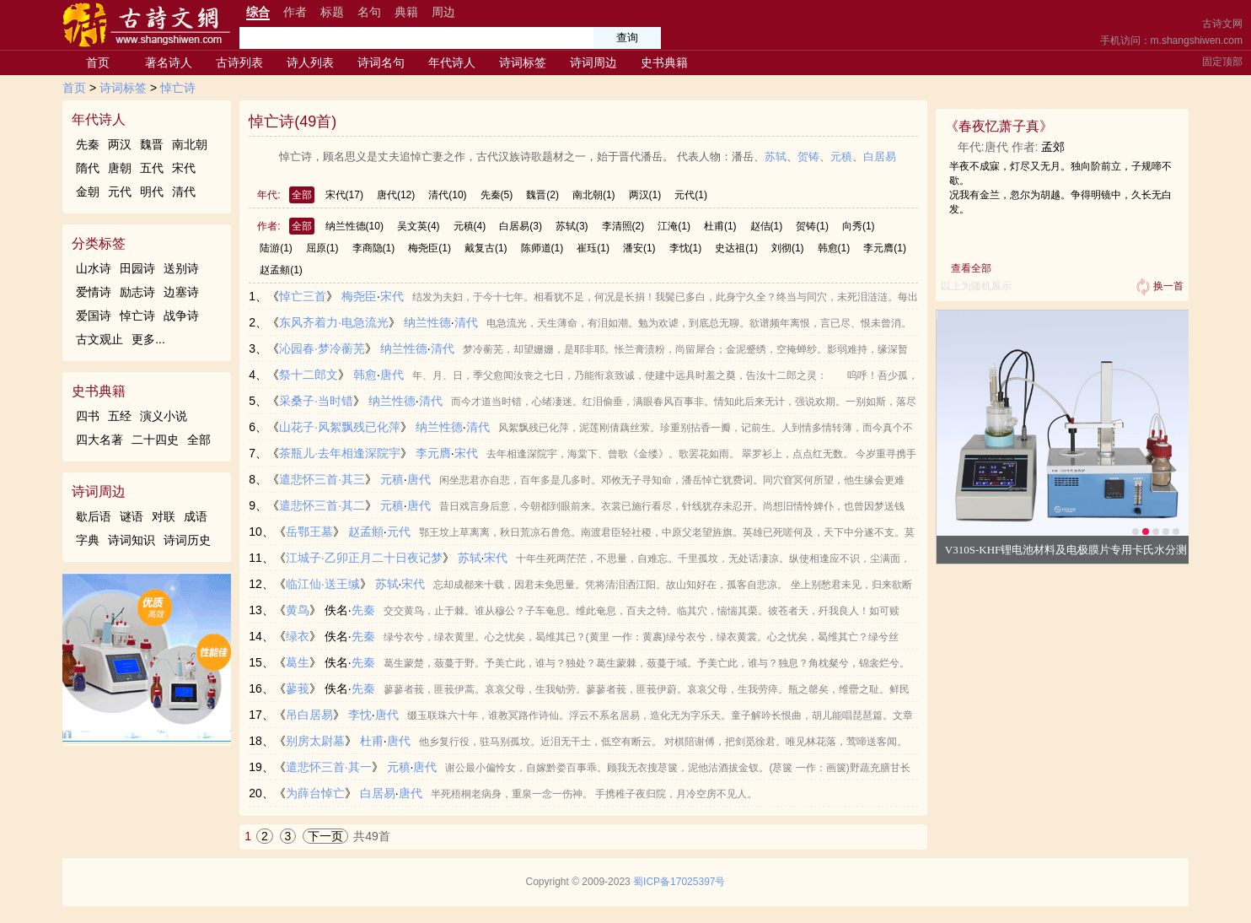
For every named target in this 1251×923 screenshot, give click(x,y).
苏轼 (776, 156)
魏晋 (152, 144)
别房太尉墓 (315, 741)
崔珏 (593, 248)
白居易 (879, 156)
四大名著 (99, 439)
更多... (148, 339)
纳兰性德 (354, 226)
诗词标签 (522, 62)
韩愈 (834, 248)
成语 (195, 516)
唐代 (396, 195)
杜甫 (720, 226)
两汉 (120, 144)
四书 (87, 416)
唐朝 (120, 168)
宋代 (184, 168)
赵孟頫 (281, 270)
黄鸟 (297, 610)
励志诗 (137, 292)
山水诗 (93, 268)
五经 (120, 416)
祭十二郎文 (308, 374)
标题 (332, 12)
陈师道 (542, 248)
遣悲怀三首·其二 (322, 505)
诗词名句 (381, 62)
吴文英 (418, 226)
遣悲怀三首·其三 (322, 479)
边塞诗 (181, 292)
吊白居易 (309, 714)
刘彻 (787, 248)
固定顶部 (1222, 61)
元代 (120, 191)
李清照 (623, 226)
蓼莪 (297, 688)
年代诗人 (451, 62)
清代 (184, 191)
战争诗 (181, 315)
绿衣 (297, 636)
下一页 (325, 836)
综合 (258, 12)
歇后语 (93, 516)
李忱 (685, 248)
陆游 (276, 248)
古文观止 (99, 339)
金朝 (87, 191)
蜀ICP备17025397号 (679, 882)
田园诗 (137, 268)
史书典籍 (664, 62)
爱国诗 (93, 315)
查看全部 (971, 268)
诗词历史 (187, 540)
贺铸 (808, 156)
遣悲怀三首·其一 (329, 767)
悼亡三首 (302, 296)
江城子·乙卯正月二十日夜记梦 (364, 557)
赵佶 (766, 226)
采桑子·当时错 (316, 401)
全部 (199, 439)
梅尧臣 (429, 248)
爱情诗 (93, 292)
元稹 (841, 156)
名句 (369, 12)
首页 (98, 62)
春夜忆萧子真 (998, 126)
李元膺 (884, 248)
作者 (295, 12)
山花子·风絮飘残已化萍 (339, 427)
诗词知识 (131, 540)
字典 (87, 540)
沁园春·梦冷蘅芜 (322, 348)
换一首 (1158, 287)
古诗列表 (239, 62)
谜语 (131, 516)
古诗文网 (1222, 24)
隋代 (87, 168)
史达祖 (736, 248)
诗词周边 (593, 62)
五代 (152, 168)
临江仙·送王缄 (323, 584)
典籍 (406, 12)
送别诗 (181, 268)
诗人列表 (310, 62)
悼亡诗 (178, 87)
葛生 (297, 662)
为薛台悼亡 (315, 793)
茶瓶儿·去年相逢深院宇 (339, 453)
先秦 (87, 144)
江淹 (674, 226)
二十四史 (155, 439)
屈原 (322, 248)
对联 (163, 516)
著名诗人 (168, 62)
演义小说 (163, 416)
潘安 (639, 248)
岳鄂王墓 (309, 531)
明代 (152, 191)
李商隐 (373, 248)
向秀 (858, 226)
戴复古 (485, 248)
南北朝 (189, 144)
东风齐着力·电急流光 (334, 322)
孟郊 (1053, 147)
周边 (443, 12)
